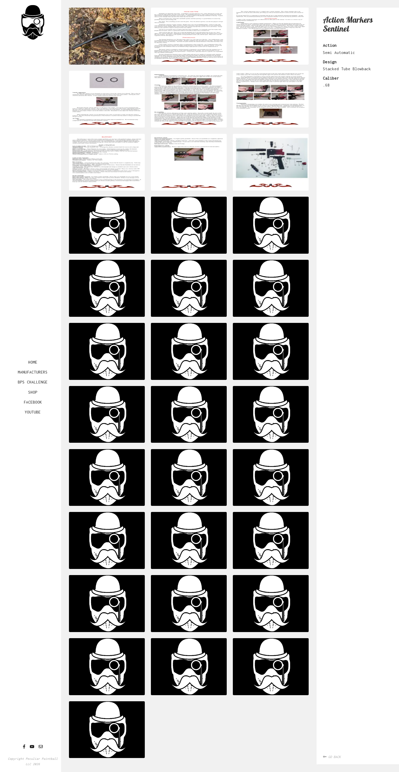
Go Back (332, 757)
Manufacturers (33, 372)
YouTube (33, 412)
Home (32, 362)
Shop (32, 392)
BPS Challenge (33, 382)
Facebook (33, 402)
